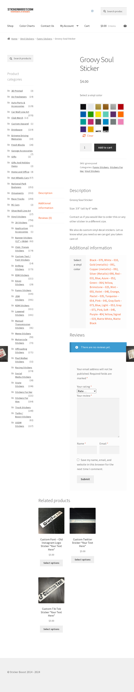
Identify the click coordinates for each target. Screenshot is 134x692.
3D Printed (17, 90)
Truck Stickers (23, 407)
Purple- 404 (83, 129)
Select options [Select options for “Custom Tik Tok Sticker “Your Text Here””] (51, 629)
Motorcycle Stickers (21, 341)
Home (14, 38)
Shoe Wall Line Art (21, 210)
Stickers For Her (23, 392)
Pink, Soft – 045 (121, 122)
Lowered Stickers (19, 313)
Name (81, 443)
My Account (67, 26)
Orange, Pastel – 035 (121, 114)
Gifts (13, 156)
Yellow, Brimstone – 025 (98, 114)
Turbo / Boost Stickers (23, 415)
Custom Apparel (20, 123)
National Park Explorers (18, 185)
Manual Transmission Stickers (22, 324)
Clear (90, 135)
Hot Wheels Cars (20, 177)
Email (103, 443)
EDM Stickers (22, 275)
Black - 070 (83, 107)
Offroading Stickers (21, 350)
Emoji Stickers (19, 282)
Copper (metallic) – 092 (104, 269)
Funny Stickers (44, 38)
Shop (10, 26)
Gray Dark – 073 (98, 122)
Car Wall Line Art (20, 111)
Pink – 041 (91, 122)
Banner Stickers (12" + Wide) (23, 239)
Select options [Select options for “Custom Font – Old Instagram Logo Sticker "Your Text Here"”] (51, 562)
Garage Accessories (22, 150)
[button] (83, 107)
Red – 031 (121, 107)
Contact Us (47, 26)
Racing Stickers (23, 367)
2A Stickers (21, 222)
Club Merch (17, 117)
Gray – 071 (113, 122)
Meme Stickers (23, 333)
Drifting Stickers (19, 267)
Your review (84, 395)
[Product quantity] (86, 148)
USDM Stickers (19, 424)
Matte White (104, 318)
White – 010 (111, 260)
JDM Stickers (19, 298)
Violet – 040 (113, 114)
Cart (87, 26)
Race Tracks (17, 198)
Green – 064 (91, 114)
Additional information (45, 205)
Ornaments (17, 193)
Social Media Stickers (23, 375)
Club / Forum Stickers (22, 249)
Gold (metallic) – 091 (102, 264)
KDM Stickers (22, 305)
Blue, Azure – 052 (83, 114)
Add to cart (105, 147)
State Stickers (19, 384)
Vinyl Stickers (27, 38)
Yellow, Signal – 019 (91, 129)
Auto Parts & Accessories (18, 104)
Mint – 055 (106, 114)
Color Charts (27, 26)
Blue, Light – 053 (106, 122)
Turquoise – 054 (83, 122)
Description (45, 193)
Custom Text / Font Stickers (23, 258)
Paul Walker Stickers (21, 360)
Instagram (92, 11)
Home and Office (20, 171)
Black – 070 (96, 260)
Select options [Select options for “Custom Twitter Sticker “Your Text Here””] (83, 559)
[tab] (51, 193)
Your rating (84, 386)
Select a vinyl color (91, 95)
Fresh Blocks (18, 144)
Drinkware (16, 129)
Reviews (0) (45, 218)
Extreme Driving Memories (19, 137)
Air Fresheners (19, 96)
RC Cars (15, 204)
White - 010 (91, 107)
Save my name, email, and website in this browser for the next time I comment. (95, 464)
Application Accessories (21, 230)
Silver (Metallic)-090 (102, 273)
